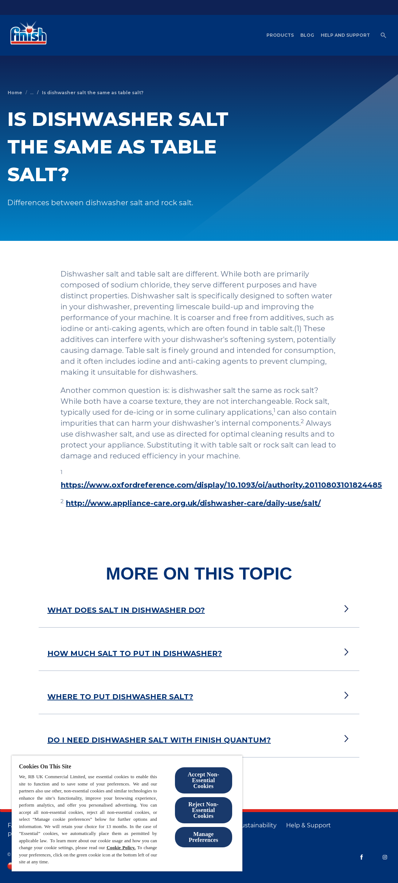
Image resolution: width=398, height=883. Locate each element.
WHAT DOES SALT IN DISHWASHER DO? (126, 610)
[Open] (383, 35)
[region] (127, 813)
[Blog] (307, 35)
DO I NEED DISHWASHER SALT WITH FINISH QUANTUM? (159, 740)
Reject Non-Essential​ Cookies (203, 810)
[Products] (280, 35)
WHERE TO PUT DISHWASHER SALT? (120, 696)
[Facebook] (361, 857)
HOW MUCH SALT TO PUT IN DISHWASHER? (134, 653)
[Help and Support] (345, 35)
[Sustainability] (257, 825)
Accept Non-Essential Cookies (203, 780)
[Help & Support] (308, 825)
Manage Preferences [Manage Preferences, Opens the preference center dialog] (203, 837)
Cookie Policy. (121, 847)
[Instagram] (385, 857)
